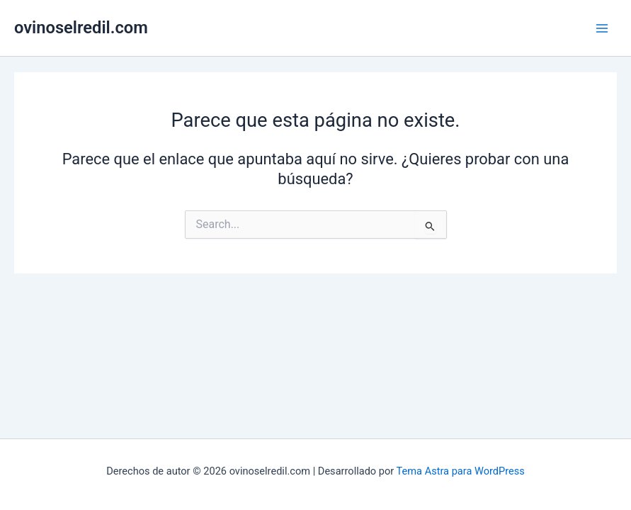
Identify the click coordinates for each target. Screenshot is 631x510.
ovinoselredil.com (81, 28)
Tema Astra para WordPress (461, 471)
